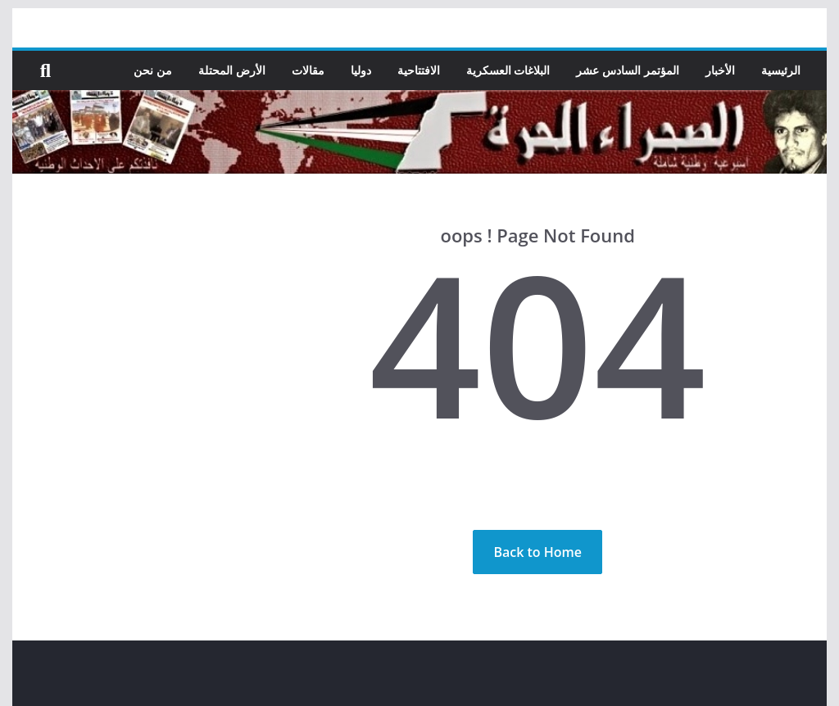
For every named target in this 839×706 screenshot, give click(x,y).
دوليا (361, 70)
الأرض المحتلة (232, 70)
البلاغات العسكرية (508, 70)
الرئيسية (780, 70)
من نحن (153, 70)
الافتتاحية (418, 70)
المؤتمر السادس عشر (628, 70)
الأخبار (720, 70)
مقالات (308, 70)
